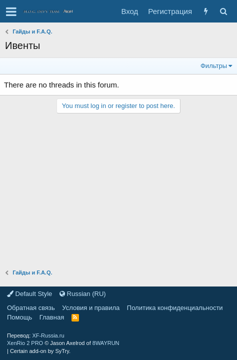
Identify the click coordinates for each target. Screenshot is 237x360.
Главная (52, 317)
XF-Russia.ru (48, 335)
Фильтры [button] (213, 66)
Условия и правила (91, 308)
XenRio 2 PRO (25, 343)
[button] (11, 12)
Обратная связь (31, 308)
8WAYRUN (106, 343)
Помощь (19, 317)
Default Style (29, 294)
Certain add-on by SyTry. (40, 351)
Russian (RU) (83, 294)
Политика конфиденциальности (175, 308)
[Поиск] (223, 11)
